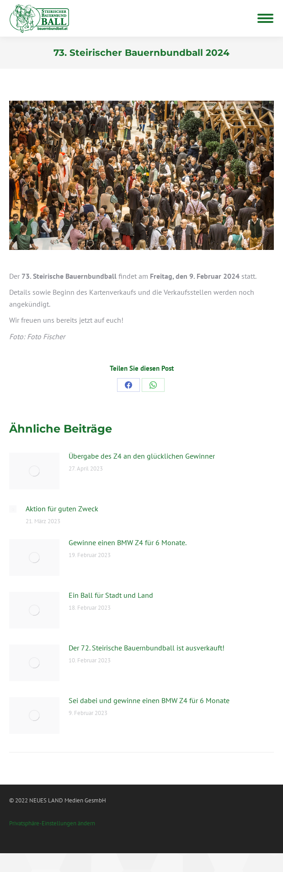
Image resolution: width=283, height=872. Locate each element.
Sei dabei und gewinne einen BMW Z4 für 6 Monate (149, 700)
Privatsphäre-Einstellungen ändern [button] (52, 823)
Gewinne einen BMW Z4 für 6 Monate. (128, 542)
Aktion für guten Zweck (62, 508)
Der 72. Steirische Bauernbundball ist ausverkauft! (146, 647)
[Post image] (34, 471)
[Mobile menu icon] (265, 18)
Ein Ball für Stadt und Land (111, 595)
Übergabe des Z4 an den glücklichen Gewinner (142, 455)
